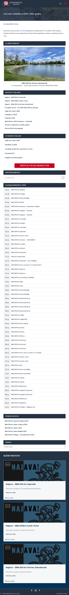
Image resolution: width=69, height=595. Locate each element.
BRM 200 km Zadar (17, 202)
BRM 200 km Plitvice (18, 336)
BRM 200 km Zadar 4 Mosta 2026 (16, 424)
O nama (64, 593)
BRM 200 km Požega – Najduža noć (23, 407)
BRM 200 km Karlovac (18, 340)
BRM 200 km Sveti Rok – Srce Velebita (24, 261)
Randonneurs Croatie (13, 593)
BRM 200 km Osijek (17, 315)
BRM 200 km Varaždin (18, 227)
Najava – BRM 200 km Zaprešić (15, 97)
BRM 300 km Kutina (17, 332)
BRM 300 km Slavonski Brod (20, 298)
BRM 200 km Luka (17, 286)
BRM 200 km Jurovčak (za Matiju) (22, 277)
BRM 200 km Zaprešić (18, 231)
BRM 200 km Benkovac (19, 386)
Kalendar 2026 (10, 118)
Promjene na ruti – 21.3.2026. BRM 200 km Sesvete (21, 108)
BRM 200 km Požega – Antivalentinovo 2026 (19, 435)
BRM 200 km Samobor (18, 252)
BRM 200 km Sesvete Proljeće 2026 (16, 421)
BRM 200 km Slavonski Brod (20, 303)
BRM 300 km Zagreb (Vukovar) (21, 394)
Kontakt (59, 593)
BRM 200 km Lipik (17, 282)
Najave (7, 464)
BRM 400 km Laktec (17, 378)
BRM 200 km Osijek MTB (19, 319)
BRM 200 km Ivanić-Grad (19, 236)
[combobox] (34, 177)
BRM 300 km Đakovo (18, 273)
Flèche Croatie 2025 (18, 257)
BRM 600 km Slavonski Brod (20, 307)
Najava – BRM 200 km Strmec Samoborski (19, 104)
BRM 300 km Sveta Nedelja (20, 290)
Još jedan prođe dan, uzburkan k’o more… (19, 149)
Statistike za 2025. (11, 114)
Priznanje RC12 (9, 153)
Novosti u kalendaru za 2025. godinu (17, 125)
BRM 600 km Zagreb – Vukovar (21, 211)
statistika (22, 31)
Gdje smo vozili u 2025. (12, 111)
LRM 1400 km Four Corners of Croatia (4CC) (26, 265)
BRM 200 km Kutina (17, 328)
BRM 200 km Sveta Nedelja (20, 198)
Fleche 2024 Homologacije (14, 128)
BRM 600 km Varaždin (18, 219)
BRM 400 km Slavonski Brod (20, 311)
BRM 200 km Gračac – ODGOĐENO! (23, 240)
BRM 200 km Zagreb (18, 190)
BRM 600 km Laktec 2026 (13, 428)
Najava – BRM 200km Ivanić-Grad (16, 101)
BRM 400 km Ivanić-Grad (19, 357)
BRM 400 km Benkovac (19, 399)
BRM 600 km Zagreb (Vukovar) (21, 390)
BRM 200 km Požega (18, 194)
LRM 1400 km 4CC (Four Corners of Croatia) (26, 353)
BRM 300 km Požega (18, 223)
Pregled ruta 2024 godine (13, 158)
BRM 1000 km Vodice (18, 244)
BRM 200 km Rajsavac (18, 403)
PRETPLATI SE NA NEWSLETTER (34, 165)
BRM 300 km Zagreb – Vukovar (21, 215)
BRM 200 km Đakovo (18, 269)
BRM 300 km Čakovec (18, 348)
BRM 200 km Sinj (16, 365)
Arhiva (16, 24)
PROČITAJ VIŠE (10, 493)
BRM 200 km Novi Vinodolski (20, 374)
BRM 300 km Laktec (17, 382)
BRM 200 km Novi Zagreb (19, 323)
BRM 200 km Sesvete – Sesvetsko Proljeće (25, 206)
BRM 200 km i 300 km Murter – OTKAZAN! (18, 121)
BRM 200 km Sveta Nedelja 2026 (15, 431)
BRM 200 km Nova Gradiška (20, 369)
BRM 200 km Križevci (18, 248)
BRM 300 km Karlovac (18, 344)
